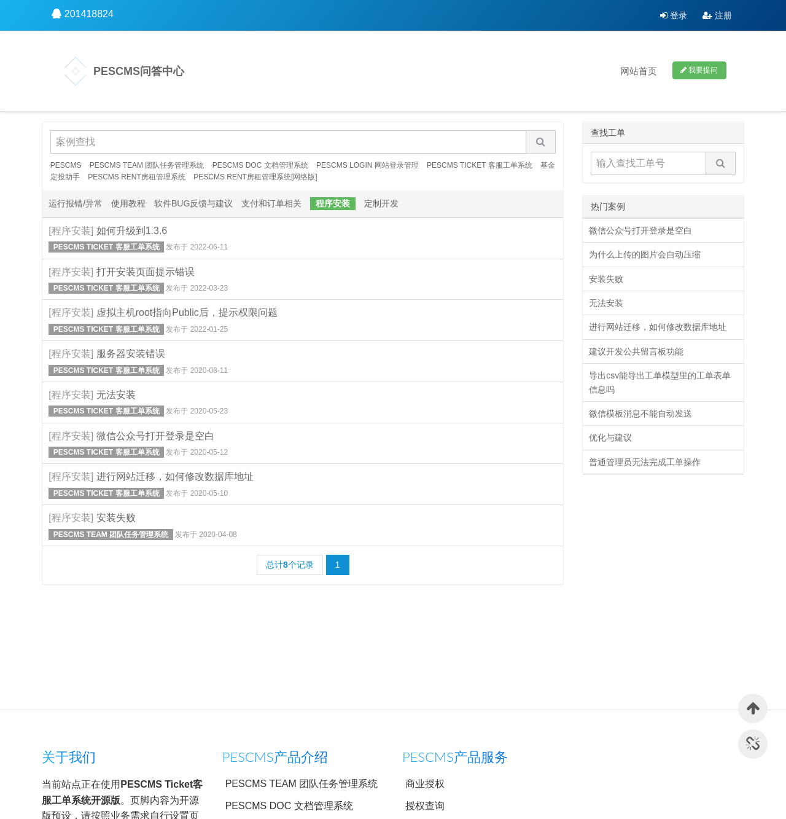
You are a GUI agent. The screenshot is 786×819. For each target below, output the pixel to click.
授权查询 (425, 806)
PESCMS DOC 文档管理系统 (260, 165)
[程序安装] (71, 230)
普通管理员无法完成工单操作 (645, 462)
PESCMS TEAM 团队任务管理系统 (147, 165)
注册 (717, 15)
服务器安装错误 (130, 353)
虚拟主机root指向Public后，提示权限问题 (187, 312)
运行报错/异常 (76, 203)
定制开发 (381, 203)
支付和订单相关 (271, 203)
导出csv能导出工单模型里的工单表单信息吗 (660, 382)
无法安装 (116, 395)
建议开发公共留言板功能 (636, 351)
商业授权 (425, 783)
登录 (673, 15)
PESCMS (66, 165)
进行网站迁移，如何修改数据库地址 (175, 476)
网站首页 (638, 71)
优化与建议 (610, 437)
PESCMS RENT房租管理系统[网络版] (255, 177)
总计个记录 (290, 565)
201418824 (89, 14)
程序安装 (333, 203)
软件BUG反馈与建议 (193, 203)
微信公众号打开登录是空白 (155, 436)
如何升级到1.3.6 (132, 230)
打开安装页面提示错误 (145, 272)
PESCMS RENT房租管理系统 (136, 177)
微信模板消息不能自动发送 (640, 413)
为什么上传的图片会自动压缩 (645, 254)
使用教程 (128, 203)
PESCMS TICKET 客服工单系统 (479, 165)
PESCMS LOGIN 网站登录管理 (367, 165)
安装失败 (116, 517)
